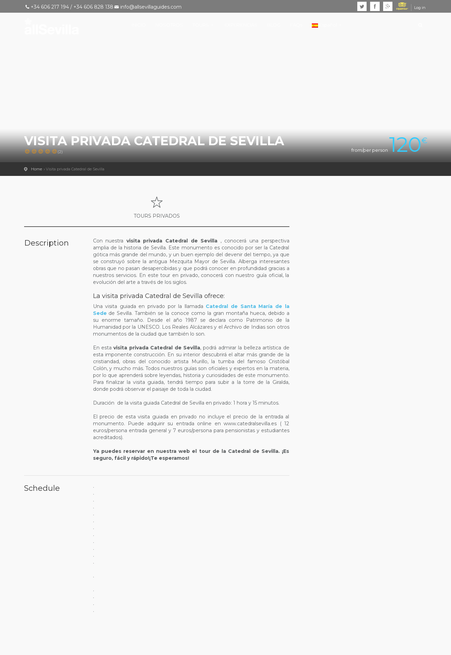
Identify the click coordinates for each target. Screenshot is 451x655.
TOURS (201, 25)
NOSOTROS (169, 25)
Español (324, 25)
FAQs (296, 25)
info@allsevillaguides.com (151, 7)
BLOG (273, 25)
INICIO (139, 25)
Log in (420, 7)
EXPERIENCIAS (241, 25)
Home (36, 169)
